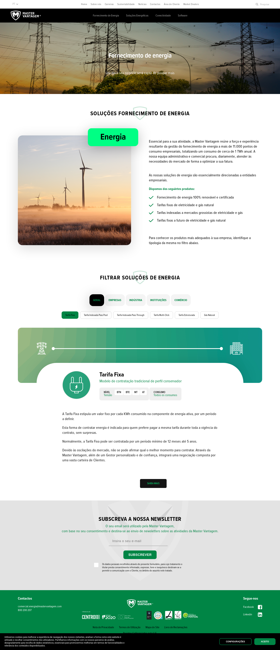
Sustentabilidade (126, 4)
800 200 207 (25, 610)
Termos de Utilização (130, 627)
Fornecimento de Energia (106, 16)
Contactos (155, 4)
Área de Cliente (172, 4)
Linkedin (252, 614)
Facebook (252, 607)
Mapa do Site (152, 627)
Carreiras (109, 4)
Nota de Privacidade (103, 627)
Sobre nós (96, 4)
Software (182, 16)
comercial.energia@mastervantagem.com (40, 606)
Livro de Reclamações (175, 627)
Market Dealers (191, 4)
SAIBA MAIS (153, 483)
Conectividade (163, 16)
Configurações (235, 641)
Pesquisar (264, 4)
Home (84, 4)
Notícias (142, 4)
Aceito (265, 641)
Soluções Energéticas (137, 16)
